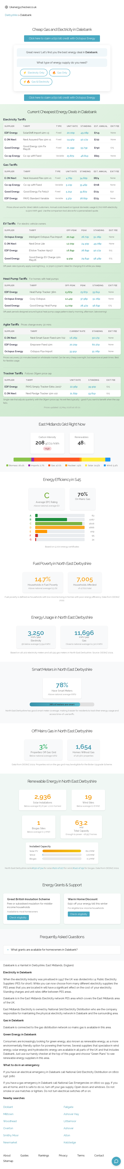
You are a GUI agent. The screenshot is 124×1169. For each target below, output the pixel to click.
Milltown (8, 1115)
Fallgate (68, 1108)
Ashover (68, 1129)
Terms (81, 1155)
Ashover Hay (71, 1115)
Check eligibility (17, 918)
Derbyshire (11, 15)
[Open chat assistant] (116, 1161)
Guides (24, 1155)
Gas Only (62, 72)
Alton (67, 1136)
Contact (99, 1155)
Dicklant (8, 1108)
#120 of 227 (58, 869)
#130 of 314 (37, 869)
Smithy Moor (11, 1136)
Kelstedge (70, 1143)
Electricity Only (35, 72)
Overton (8, 1129)
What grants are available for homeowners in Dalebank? (44, 950)
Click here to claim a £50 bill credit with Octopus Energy (62, 38)
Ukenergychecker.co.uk (20, 7)
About (7, 1155)
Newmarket (10, 1143)
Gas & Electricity (37, 82)
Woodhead (10, 1122)
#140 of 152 (78, 869)
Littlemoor (70, 1122)
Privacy (63, 1155)
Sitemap (8, 1161)
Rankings (43, 1155)
